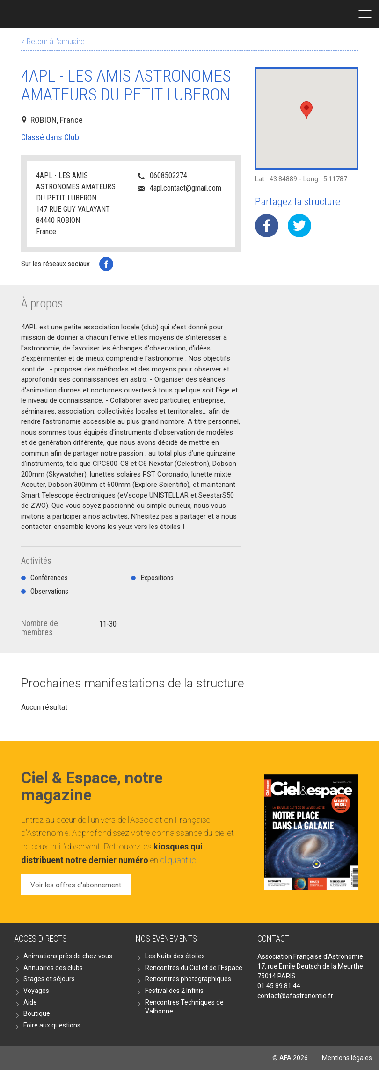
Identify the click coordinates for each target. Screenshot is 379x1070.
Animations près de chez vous (67, 956)
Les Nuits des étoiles (175, 956)
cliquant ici (178, 860)
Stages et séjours (49, 979)
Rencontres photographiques (188, 979)
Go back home (190, 14)
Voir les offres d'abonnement (75, 885)
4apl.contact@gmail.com (185, 188)
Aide (30, 1002)
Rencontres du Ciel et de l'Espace (193, 967)
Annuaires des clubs (53, 967)
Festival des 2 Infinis (174, 990)
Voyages (36, 990)
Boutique (36, 1013)
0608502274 (168, 175)
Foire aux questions (51, 1025)
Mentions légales (347, 1058)
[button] (306, 110)
